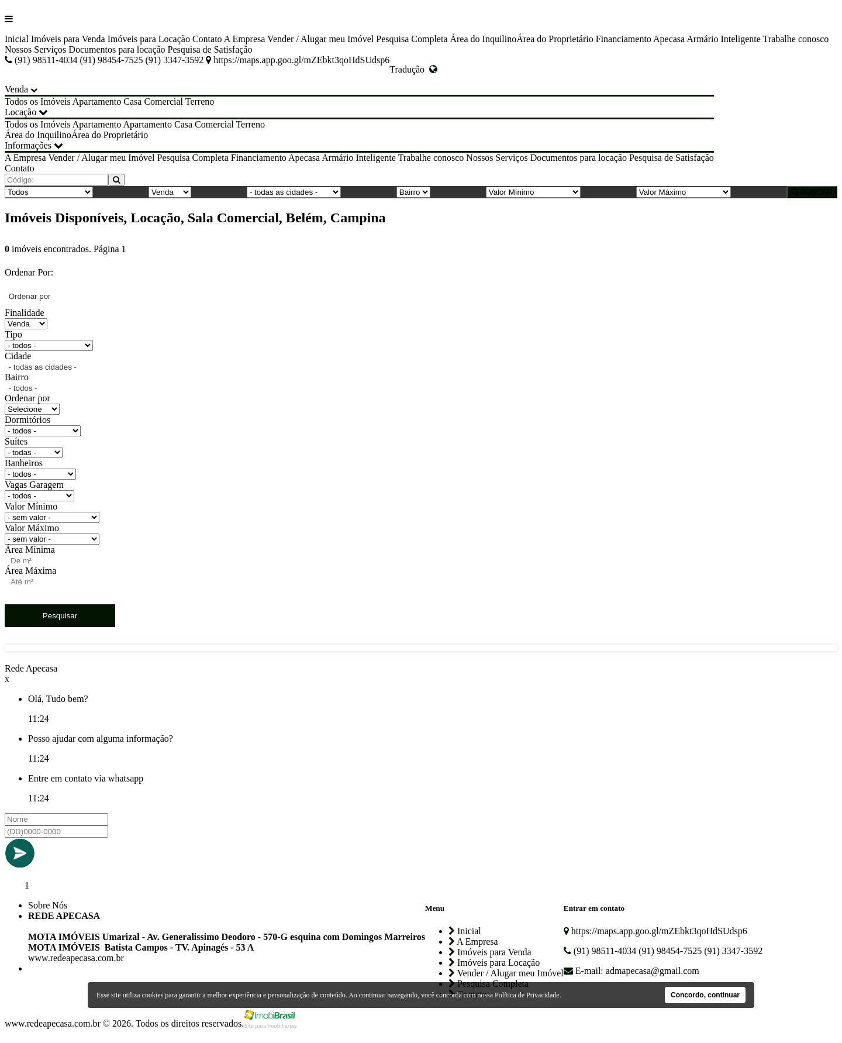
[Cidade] (294, 192)
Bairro (17, 377)
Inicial (17, 39)
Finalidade (24, 313)
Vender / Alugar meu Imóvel (320, 39)
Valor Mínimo (31, 506)
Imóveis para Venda (68, 39)
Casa (132, 101)
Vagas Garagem (34, 485)
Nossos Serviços (35, 49)
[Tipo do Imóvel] (49, 192)
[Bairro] (413, 192)
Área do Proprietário (554, 39)
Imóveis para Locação (149, 39)
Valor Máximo (32, 528)
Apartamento (97, 101)
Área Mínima (30, 550)
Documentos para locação (116, 49)
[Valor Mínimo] (533, 192)
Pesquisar (60, 615)
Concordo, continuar (705, 995)
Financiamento (623, 39)
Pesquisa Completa (411, 39)
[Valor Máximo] (683, 192)
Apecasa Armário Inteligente (707, 39)
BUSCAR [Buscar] (812, 192)
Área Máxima (30, 571)
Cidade (18, 356)
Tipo (13, 334)
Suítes (16, 441)
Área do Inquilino (483, 39)
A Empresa (244, 39)
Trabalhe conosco (796, 39)
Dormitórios (27, 420)
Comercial (163, 101)
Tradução (413, 69)
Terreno (200, 101)
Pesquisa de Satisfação (210, 49)
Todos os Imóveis (38, 101)
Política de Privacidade (527, 995)
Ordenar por (27, 398)
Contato (207, 39)
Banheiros (24, 463)
